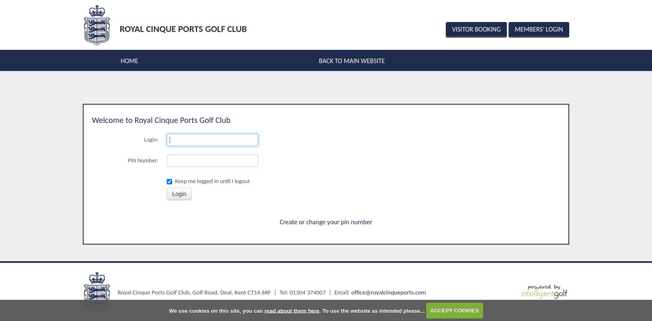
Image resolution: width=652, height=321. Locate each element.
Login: (151, 139)
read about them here (291, 310)
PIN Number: (143, 160)
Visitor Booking (476, 29)
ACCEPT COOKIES (454, 310)
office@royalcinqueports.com (388, 292)
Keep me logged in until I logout (208, 181)
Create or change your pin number (326, 222)
